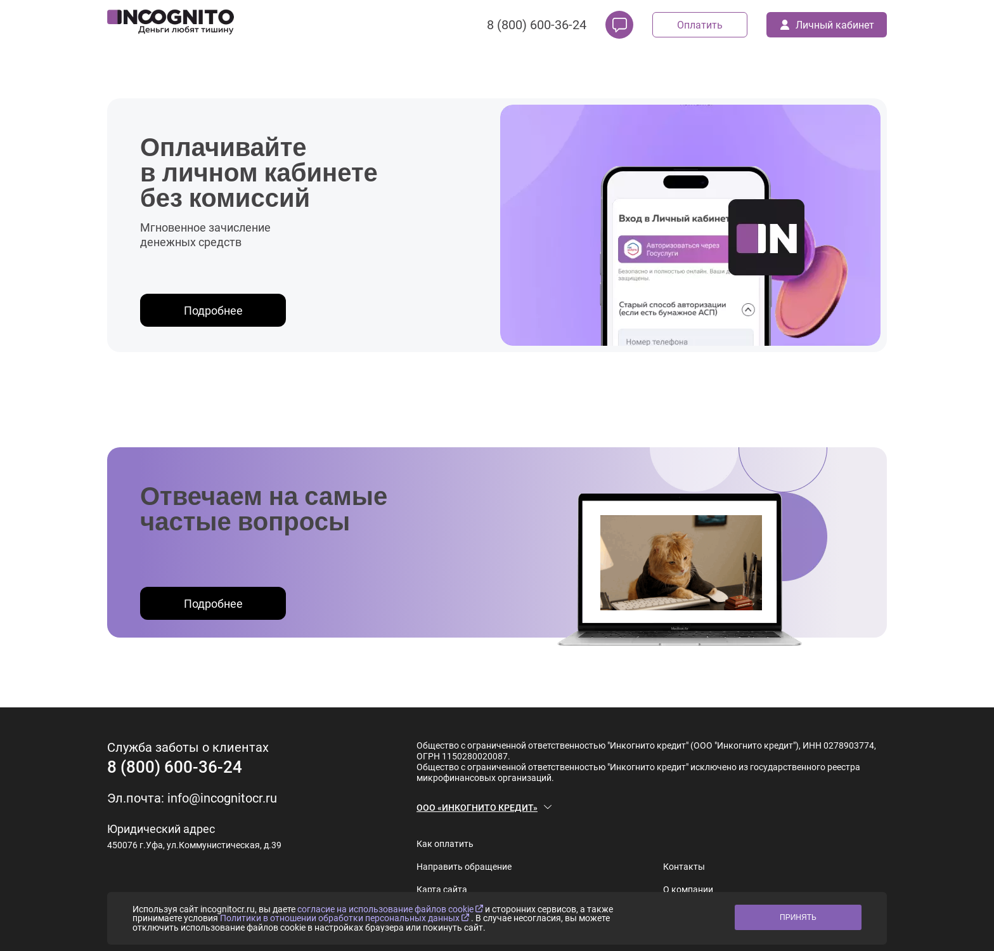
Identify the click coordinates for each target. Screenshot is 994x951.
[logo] (170, 25)
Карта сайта (441, 889)
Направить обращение (464, 867)
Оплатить (700, 25)
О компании (688, 889)
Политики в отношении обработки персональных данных (345, 918)
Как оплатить (445, 844)
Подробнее (213, 310)
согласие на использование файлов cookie (391, 909)
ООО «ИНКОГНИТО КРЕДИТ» (477, 808)
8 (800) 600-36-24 (536, 24)
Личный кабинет (827, 25)
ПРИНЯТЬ (798, 917)
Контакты (684, 867)
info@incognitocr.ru (222, 798)
